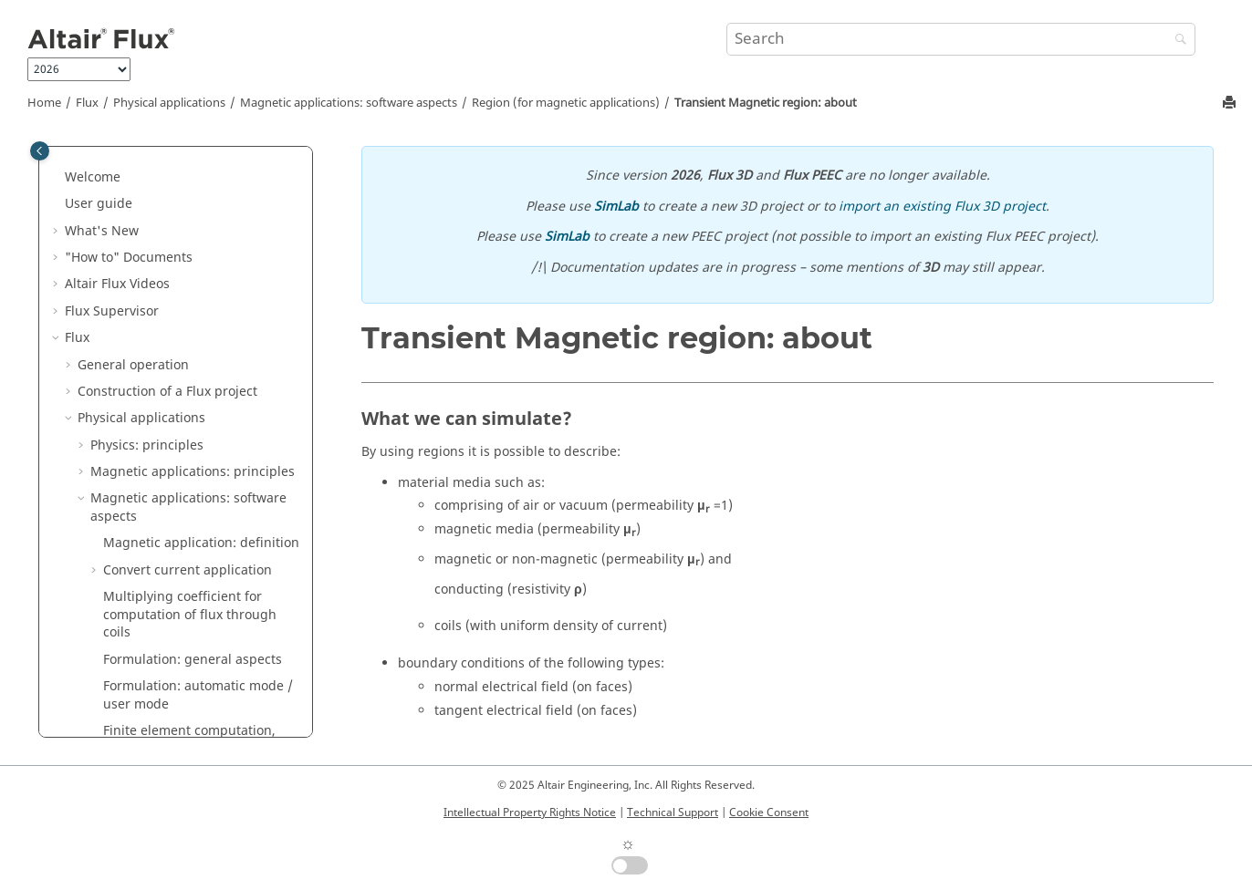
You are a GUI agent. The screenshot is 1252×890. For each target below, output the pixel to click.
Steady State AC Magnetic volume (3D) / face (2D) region (208, 631)
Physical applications (169, 103)
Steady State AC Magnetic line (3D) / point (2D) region (207, 721)
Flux (87, 103)
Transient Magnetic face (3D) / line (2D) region (205, 497)
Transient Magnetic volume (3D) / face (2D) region (200, 452)
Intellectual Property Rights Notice (529, 812)
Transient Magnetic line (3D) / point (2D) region (208, 542)
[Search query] (961, 39)
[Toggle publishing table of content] (39, 150)
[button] (96, 149)
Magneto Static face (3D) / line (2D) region (196, 318)
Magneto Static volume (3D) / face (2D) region (205, 274)
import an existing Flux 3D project (942, 206)
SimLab (616, 206)
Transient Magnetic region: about (765, 103)
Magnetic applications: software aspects (348, 103)
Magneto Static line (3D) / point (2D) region (194, 363)
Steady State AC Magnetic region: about (194, 586)
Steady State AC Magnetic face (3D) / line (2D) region (197, 676)
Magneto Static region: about (205, 238)
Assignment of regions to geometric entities (180, 158)
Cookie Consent (769, 812)
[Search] (1176, 40)
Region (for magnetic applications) (566, 103)
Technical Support (672, 812)
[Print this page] (1231, 103)
